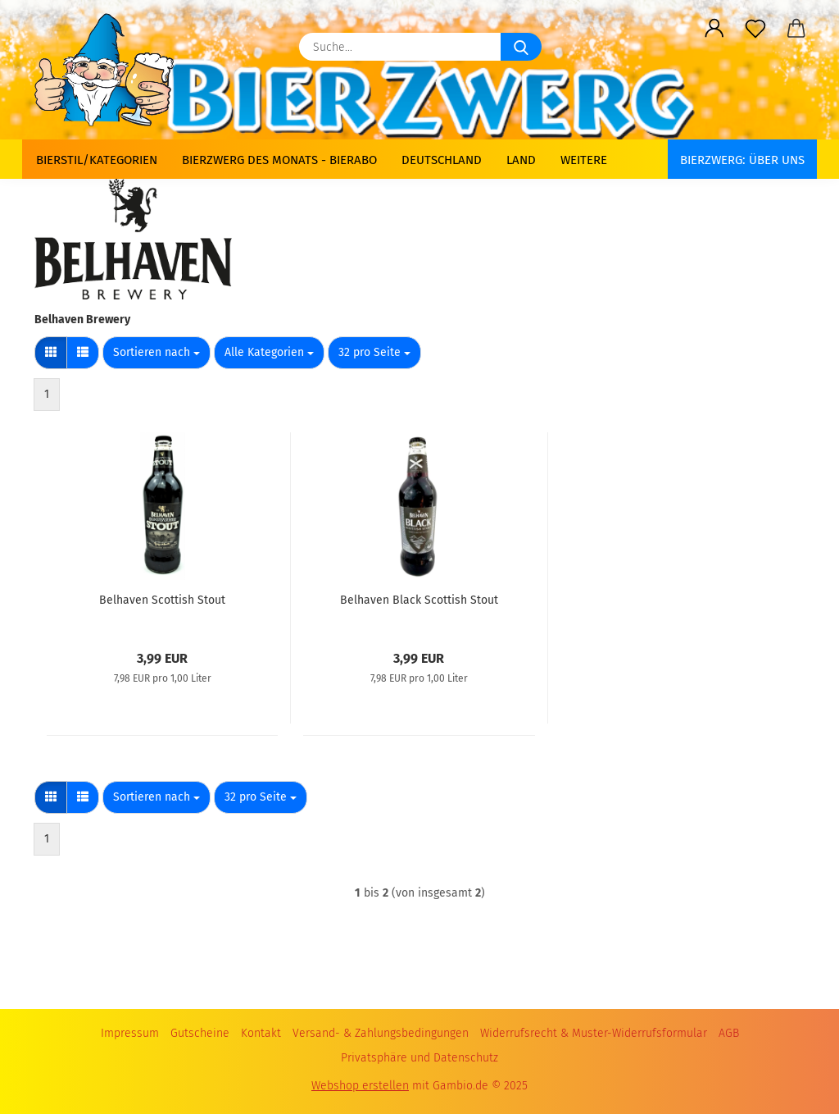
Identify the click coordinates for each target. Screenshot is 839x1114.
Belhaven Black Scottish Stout (419, 600)
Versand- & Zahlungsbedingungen (381, 1033)
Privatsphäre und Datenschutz (419, 1058)
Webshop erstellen (360, 1086)
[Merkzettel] (755, 28)
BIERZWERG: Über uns (742, 160)
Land (521, 160)
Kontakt (261, 1033)
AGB (729, 1033)
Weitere (583, 160)
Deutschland (441, 160)
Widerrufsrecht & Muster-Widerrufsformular (593, 1033)
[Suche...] (521, 47)
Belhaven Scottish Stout (162, 600)
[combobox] (156, 352)
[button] (714, 28)
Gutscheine (199, 1033)
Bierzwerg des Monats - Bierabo (279, 160)
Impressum (130, 1033)
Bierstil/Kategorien (96, 160)
